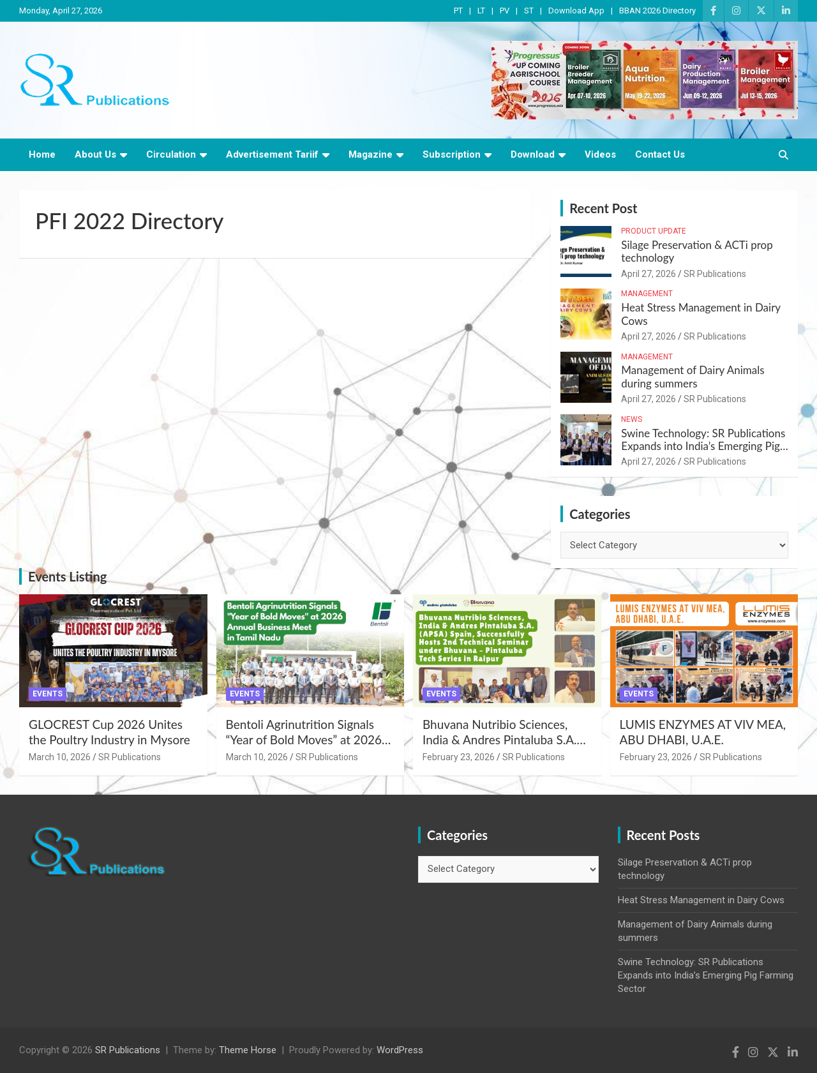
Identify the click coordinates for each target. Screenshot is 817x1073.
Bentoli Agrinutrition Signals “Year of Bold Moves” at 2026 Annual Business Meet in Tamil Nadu (306, 748)
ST (529, 10)
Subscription (452, 154)
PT (458, 10)
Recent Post (603, 208)
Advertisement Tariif (272, 154)
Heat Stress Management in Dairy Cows (700, 314)
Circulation (171, 154)
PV (504, 10)
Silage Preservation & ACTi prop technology (696, 251)
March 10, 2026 (60, 757)
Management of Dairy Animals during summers (692, 376)
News (631, 419)
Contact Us (660, 154)
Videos (600, 154)
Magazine (371, 154)
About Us (95, 154)
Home (42, 154)
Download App (576, 10)
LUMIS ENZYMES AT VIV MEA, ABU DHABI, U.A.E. (703, 732)
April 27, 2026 (648, 274)
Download (533, 154)
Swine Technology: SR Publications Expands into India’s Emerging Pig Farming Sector (703, 446)
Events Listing (67, 576)
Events (48, 693)
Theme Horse (247, 1050)
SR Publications (715, 274)
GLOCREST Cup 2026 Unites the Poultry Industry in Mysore (109, 732)
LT (481, 10)
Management (647, 293)
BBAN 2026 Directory (657, 10)
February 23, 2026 (459, 757)
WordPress (400, 1050)
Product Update (653, 231)
